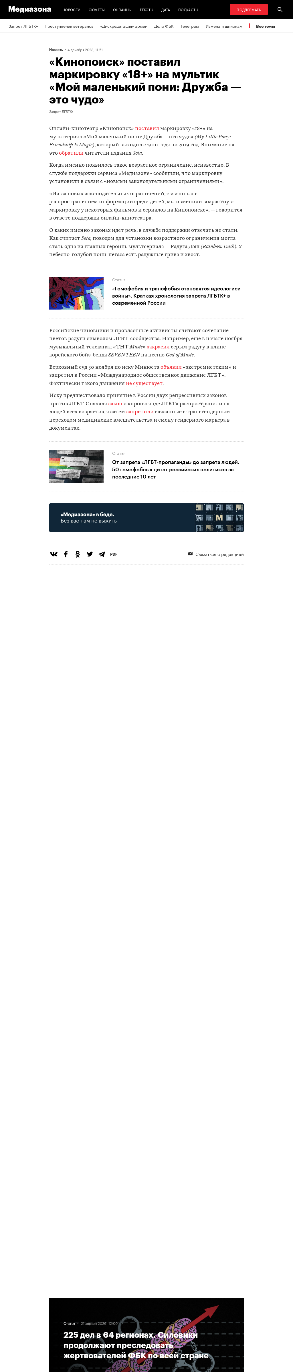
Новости (71, 9)
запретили (140, 412)
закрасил (158, 347)
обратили (71, 153)
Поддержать (249, 9)
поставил (147, 128)
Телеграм (190, 26)
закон (115, 404)
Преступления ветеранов (69, 26)
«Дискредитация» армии (123, 26)
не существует (144, 383)
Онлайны (122, 9)
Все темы (265, 26)
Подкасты (188, 9)
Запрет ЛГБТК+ (23, 26)
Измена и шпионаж (224, 26)
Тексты (146, 9)
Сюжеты (97, 9)
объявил (171, 367)
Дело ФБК (164, 26)
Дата (165, 9)
